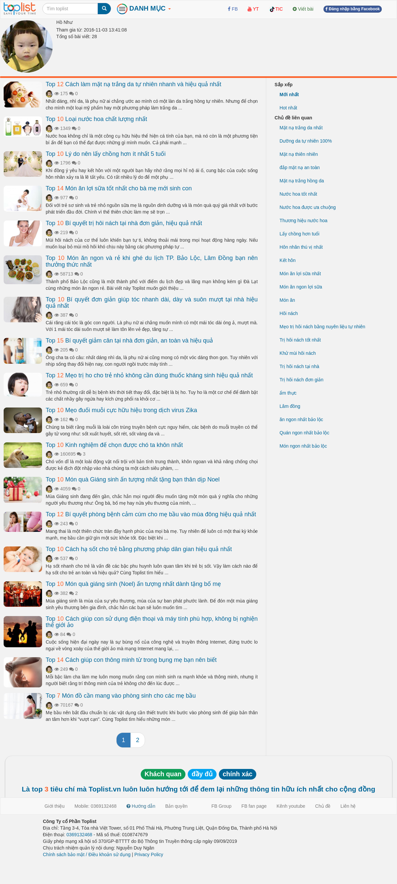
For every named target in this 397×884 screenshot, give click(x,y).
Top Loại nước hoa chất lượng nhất (96, 119)
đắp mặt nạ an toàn (299, 167)
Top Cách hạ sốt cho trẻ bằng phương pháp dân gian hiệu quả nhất (139, 549)
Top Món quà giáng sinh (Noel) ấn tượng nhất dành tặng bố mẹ (133, 584)
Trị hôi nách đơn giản (301, 379)
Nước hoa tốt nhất (298, 194)
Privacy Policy (148, 854)
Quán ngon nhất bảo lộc (304, 432)
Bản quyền (176, 806)
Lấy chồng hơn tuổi (299, 233)
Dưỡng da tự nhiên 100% (305, 141)
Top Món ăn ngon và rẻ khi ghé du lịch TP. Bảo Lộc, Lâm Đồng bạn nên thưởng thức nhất (152, 261)
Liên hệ (348, 806)
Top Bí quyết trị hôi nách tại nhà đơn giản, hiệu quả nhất (124, 223)
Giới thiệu (55, 806)
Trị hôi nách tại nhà (299, 366)
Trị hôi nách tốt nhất (300, 340)
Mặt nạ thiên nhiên (298, 154)
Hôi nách (288, 313)
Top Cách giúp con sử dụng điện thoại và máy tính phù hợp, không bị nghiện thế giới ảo (152, 622)
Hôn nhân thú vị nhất (301, 247)
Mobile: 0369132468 (95, 806)
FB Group (221, 806)
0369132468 (79, 834)
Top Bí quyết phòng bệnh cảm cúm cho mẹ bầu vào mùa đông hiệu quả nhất (151, 514)
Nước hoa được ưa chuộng (307, 207)
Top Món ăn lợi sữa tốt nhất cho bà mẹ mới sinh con (119, 188)
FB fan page (254, 806)
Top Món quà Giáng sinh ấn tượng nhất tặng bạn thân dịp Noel (133, 479)
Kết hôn (287, 260)
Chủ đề (323, 806)
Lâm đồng (289, 406)
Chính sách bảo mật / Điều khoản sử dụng (87, 854)
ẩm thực (287, 393)
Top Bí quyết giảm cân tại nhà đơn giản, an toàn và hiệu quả (129, 340)
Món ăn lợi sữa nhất (300, 273)
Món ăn (287, 300)
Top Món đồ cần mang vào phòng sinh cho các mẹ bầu (121, 695)
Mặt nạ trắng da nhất (301, 127)
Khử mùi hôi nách (297, 353)
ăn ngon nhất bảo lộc (301, 419)
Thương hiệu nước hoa (303, 220)
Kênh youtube (290, 806)
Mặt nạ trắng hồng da (301, 180)
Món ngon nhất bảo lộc (303, 446)
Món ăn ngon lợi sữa (300, 286)
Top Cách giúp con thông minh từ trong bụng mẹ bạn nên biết (131, 660)
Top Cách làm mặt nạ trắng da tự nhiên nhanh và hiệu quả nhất (133, 84)
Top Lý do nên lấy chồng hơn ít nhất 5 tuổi (106, 154)
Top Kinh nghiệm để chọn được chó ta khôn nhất (114, 445)
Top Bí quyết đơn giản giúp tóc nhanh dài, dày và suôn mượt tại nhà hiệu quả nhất (152, 302)
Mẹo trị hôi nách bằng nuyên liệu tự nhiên (322, 326)
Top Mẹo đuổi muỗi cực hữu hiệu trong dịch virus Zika (121, 410)
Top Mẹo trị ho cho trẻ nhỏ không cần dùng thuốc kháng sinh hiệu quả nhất (149, 375)
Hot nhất (288, 107)
